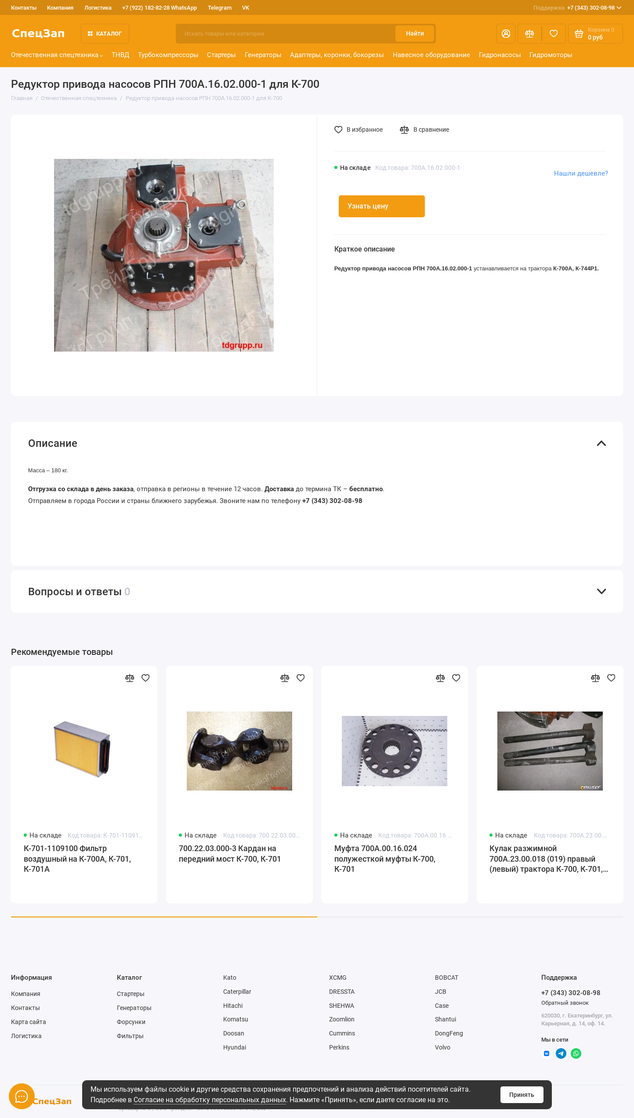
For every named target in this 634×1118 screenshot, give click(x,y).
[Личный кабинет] (505, 33)
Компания (60, 7)
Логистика (98, 7)
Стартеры (221, 55)
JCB (440, 991)
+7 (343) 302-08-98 (577, 7)
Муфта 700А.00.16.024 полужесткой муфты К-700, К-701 (384, 859)
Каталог (105, 33)
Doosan (233, 1033)
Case (442, 1005)
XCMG (338, 977)
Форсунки (131, 1021)
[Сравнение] (529, 33)
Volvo (442, 1047)
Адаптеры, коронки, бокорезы (337, 55)
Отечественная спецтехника (57, 55)
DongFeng (449, 1033)
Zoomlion (342, 1019)
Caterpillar (237, 991)
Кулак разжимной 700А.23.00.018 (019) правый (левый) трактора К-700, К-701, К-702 (546, 859)
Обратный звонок (565, 1002)
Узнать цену (368, 206)
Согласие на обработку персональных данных (210, 1100)
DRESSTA (342, 991)
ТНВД (120, 55)
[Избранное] (553, 33)
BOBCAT (446, 977)
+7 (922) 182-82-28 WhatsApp (159, 7)
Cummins (342, 1033)
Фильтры (130, 1035)
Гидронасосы (500, 55)
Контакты (23, 7)
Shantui (445, 1019)
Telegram (220, 7)
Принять (521, 1094)
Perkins (339, 1047)
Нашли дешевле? (581, 173)
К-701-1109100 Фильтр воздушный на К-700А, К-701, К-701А (77, 859)
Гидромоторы (550, 55)
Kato (229, 977)
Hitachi (233, 1005)
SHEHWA (341, 1005)
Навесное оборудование (431, 55)
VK (245, 7)
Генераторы (263, 55)
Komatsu (235, 1019)
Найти (415, 33)
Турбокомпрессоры (168, 55)
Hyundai (234, 1047)
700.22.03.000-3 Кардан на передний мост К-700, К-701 (230, 853)
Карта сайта (28, 1021)
